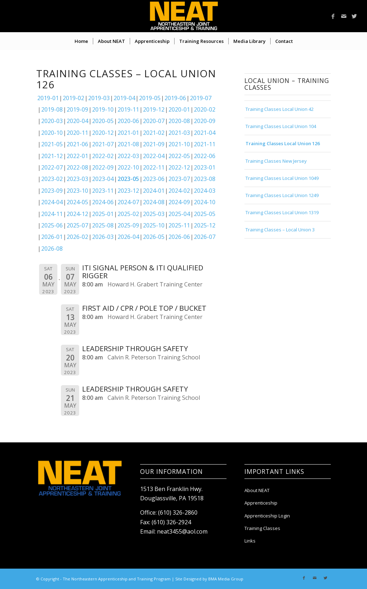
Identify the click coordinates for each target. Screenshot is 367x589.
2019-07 (200, 98)
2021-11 (204, 144)
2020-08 (179, 121)
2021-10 (179, 144)
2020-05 (103, 121)
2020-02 (204, 109)
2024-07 (128, 202)
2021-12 (52, 156)
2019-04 (124, 98)
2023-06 (154, 179)
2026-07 (204, 237)
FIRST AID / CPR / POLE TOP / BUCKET (144, 308)
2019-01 (48, 98)
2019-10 (103, 109)
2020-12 (103, 133)
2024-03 (204, 191)
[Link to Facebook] (333, 16)
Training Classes (262, 528)
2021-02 (154, 133)
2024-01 (154, 191)
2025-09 (128, 225)
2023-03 (77, 179)
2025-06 (52, 225)
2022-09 (103, 167)
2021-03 (179, 133)
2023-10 (77, 191)
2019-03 (99, 98)
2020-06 (128, 121)
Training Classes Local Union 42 (280, 109)
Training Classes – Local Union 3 (280, 229)
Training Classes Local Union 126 (283, 143)
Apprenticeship (260, 503)
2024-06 (103, 202)
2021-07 (103, 144)
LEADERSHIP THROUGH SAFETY (135, 348)
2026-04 (128, 237)
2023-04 (103, 179)
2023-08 (204, 179)
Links (250, 541)
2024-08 (154, 202)
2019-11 (128, 109)
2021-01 (128, 133)
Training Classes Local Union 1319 (282, 212)
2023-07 (179, 179)
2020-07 (154, 121)
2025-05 (204, 214)
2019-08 (52, 109)
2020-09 (204, 121)
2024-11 (52, 214)
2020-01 (179, 109)
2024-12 (77, 214)
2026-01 (52, 237)
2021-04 (204, 133)
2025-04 (179, 214)
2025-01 (103, 214)
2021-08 (128, 144)
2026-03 (103, 237)
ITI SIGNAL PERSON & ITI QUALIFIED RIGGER (142, 271)
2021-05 (52, 144)
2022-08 (77, 167)
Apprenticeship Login (267, 515)
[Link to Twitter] (354, 16)
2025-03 (154, 214)
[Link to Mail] (343, 16)
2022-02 (103, 156)
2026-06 (179, 237)
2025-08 (103, 225)
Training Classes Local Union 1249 (282, 195)
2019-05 (150, 98)
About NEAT (257, 490)
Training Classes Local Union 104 (281, 126)
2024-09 (179, 202)
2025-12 (204, 225)
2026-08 (52, 248)
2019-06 (175, 98)
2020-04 (77, 121)
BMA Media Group (225, 578)
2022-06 (204, 156)
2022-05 (179, 156)
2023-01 (204, 167)
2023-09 (52, 191)
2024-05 (77, 202)
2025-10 (154, 225)
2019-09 (77, 109)
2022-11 (154, 167)
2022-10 (128, 167)
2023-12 (128, 191)
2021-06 (77, 144)
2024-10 (204, 202)
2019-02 (73, 98)
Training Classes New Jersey (276, 161)
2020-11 (77, 133)
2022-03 (128, 156)
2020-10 (52, 133)
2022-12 (179, 167)
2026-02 (77, 237)
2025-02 (128, 214)
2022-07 (52, 167)
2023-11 (103, 191)
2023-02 (52, 179)
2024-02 (179, 191)
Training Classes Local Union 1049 (282, 178)
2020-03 (52, 121)
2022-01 (77, 156)
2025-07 (77, 225)
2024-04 (52, 202)
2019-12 (154, 109)
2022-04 (154, 156)
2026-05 (154, 237)
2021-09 (154, 144)
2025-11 (179, 225)
